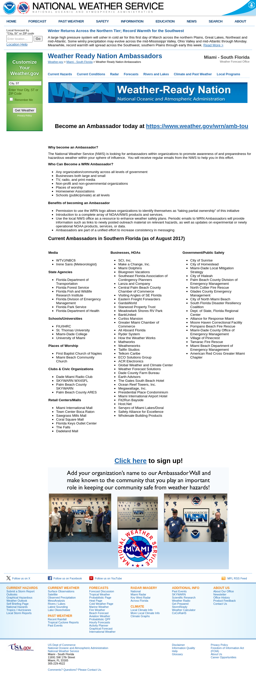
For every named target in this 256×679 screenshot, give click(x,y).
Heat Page (95, 600)
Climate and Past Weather (193, 74)
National (136, 591)
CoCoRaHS (179, 613)
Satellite (53, 594)
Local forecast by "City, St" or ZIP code (20, 32)
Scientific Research (183, 597)
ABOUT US (221, 588)
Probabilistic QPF (99, 619)
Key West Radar (140, 597)
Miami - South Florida (79, 61)
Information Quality (183, 648)
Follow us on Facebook (65, 578)
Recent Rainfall (57, 619)
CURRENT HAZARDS (22, 588)
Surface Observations (61, 591)
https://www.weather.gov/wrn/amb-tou (197, 126)
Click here (131, 461)
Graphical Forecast (100, 628)
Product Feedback (224, 600)
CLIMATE (137, 606)
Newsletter (219, 594)
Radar (114, 74)
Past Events (55, 625)
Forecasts (131, 74)
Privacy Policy (24, 115)
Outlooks (11, 594)
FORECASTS (98, 588)
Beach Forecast (99, 613)
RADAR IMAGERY (144, 588)
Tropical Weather (99, 594)
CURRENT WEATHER (63, 588)
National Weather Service (63, 651)
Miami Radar (138, 594)
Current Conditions (91, 74)
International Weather (102, 631)
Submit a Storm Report (20, 591)
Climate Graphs (140, 616)
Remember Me (24, 99)
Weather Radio (181, 600)
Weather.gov (55, 61)
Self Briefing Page (17, 603)
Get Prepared (180, 603)
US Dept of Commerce (62, 644)
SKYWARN (179, 594)
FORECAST (37, 21)
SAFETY (102, 21)
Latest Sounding (58, 606)
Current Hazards (60, 74)
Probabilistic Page (100, 597)
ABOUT (240, 21)
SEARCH (215, 21)
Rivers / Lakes (56, 603)
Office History (221, 597)
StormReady (179, 606)
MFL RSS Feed (234, 578)
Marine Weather (99, 606)
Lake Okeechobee (59, 609)
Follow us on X (18, 578)
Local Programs (228, 74)
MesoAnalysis (56, 600)
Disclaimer (178, 644)
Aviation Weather (99, 616)
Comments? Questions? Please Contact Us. (75, 669)
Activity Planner (98, 625)
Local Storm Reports (19, 613)
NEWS (192, 21)
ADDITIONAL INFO (185, 588)
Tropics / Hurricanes (18, 609)
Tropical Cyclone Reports (63, 622)
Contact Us (220, 603)
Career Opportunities (223, 657)
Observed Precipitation (62, 597)
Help (175, 651)
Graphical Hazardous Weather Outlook (19, 599)
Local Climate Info (142, 609)
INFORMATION (132, 21)
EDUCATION (165, 21)
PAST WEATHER (71, 21)
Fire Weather (97, 609)
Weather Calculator (183, 609)
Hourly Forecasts (99, 622)
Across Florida (139, 600)
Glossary (177, 654)
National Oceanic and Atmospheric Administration (78, 648)
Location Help (17, 44)
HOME (11, 21)
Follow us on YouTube (105, 578)
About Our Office (223, 591)
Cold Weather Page (101, 603)
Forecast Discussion (101, 591)
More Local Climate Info (145, 613)
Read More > (213, 45)
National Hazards (17, 606)
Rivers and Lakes (156, 74)
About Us (216, 654)
